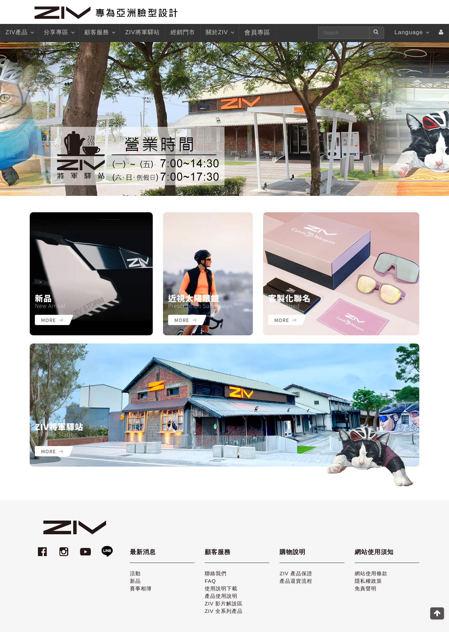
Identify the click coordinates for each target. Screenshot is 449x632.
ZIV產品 (19, 32)
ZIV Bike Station (56, 434)
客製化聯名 (289, 298)
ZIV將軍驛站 (59, 426)
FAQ (210, 581)
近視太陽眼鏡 (193, 298)
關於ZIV (219, 32)
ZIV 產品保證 (296, 573)
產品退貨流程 (296, 581)
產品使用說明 (221, 596)
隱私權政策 (368, 581)
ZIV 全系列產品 (224, 611)
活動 (135, 573)
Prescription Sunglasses (200, 305)
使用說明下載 (221, 588)
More (52, 320)
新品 (43, 298)
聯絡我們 (216, 573)
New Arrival (50, 305)
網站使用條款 (371, 573)
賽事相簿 (141, 588)
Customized (284, 305)
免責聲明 (366, 588)
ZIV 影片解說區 (224, 603)
